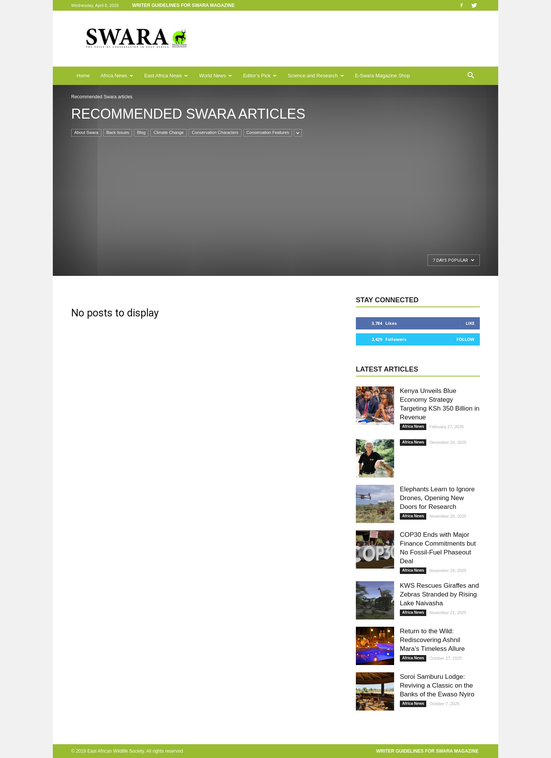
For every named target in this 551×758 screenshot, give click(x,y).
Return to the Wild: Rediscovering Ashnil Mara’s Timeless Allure (432, 640)
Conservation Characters (215, 132)
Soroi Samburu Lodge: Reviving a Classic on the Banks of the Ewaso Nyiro (437, 685)
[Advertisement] (265, 194)
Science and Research (316, 75)
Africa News (117, 75)
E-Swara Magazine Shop (382, 75)
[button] (470, 76)
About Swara (86, 132)
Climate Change (168, 132)
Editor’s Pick (260, 75)
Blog (141, 132)
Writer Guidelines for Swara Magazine (184, 5)
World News (215, 75)
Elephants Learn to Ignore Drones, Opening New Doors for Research (437, 498)
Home (83, 75)
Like (470, 323)
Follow (465, 339)
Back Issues (117, 132)
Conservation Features (267, 132)
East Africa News (166, 75)
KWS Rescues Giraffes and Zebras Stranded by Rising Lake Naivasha (439, 594)
